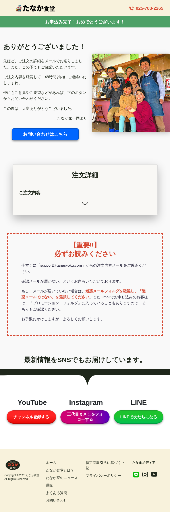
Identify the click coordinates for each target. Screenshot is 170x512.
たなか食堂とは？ (60, 470)
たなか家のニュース (62, 478)
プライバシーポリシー (103, 475)
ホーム (51, 463)
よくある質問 (56, 493)
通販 (49, 485)
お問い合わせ (56, 500)
